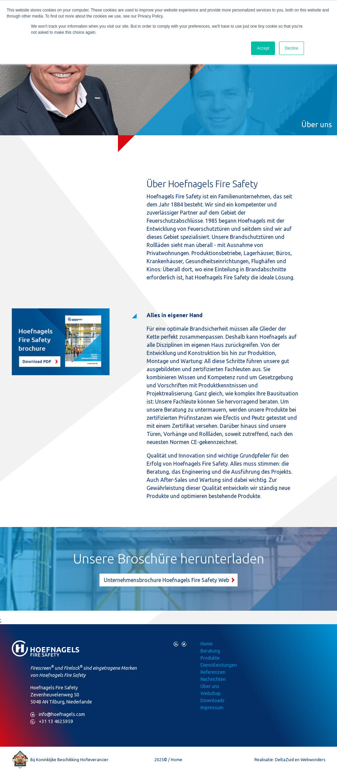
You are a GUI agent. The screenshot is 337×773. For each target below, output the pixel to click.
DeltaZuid (284, 759)
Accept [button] (263, 48)
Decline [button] (291, 48)
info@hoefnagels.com (57, 714)
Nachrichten (213, 679)
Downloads (212, 700)
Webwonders (313, 759)
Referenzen (213, 672)
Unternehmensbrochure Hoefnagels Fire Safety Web (166, 580)
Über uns (210, 686)
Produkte (210, 658)
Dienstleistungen (219, 665)
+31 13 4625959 (51, 721)
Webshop (211, 693)
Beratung (210, 651)
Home (207, 643)
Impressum (212, 707)
